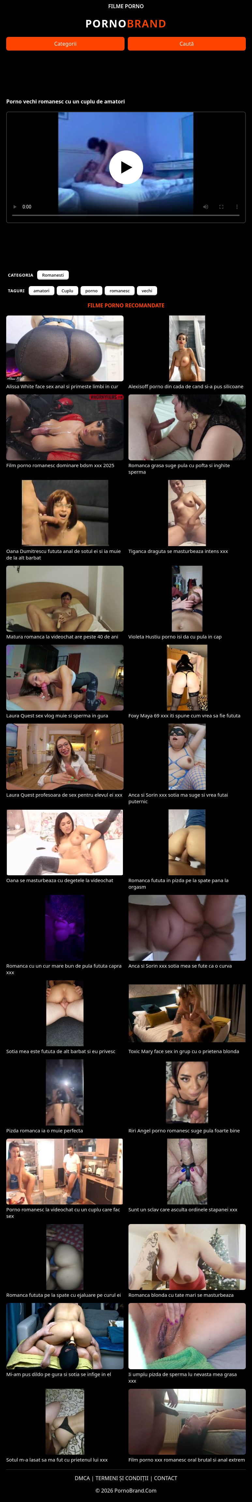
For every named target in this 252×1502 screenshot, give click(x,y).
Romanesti (53, 275)
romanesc (119, 291)
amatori (42, 291)
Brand (126, 23)
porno (91, 291)
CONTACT (165, 1478)
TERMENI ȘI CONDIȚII (122, 1478)
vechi (147, 291)
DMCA (82, 1478)
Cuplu (67, 291)
